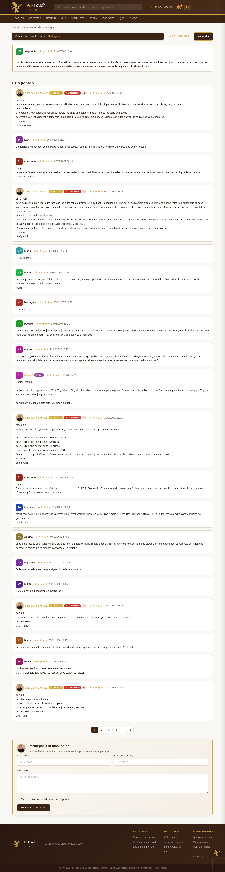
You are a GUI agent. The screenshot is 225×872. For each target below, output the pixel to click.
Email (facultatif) (123, 755)
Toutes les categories (144, 837)
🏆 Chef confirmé (72, 93)
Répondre (203, 36)
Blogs (133, 18)
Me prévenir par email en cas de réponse (43, 799)
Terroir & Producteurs (175, 842)
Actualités (78, 18)
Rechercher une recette (145, 842)
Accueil (19, 18)
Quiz (122, 18)
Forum (93, 18)
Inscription (198, 856)
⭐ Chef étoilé (56, 93)
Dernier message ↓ (179, 36)
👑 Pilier (39, 375)
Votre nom (23, 755)
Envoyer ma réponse (33, 807)
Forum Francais (32, 27)
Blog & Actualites (172, 846)
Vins (63, 18)
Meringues (54, 36)
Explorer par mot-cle (143, 846)
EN (187, 7)
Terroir (51, 18)
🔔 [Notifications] (179, 7)
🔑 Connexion (163, 7)
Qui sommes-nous (202, 837)
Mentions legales (201, 846)
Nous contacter (200, 842)
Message (22, 770)
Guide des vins (171, 837)
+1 (84, 93)
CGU (195, 851)
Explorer (108, 18)
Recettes (35, 18)
